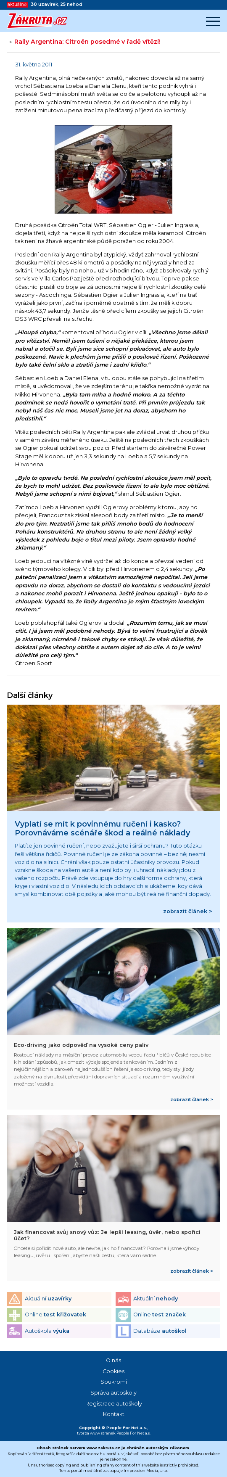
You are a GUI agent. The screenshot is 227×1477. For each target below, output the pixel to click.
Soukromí (113, 1382)
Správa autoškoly (113, 1393)
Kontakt (113, 1414)
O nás (113, 1360)
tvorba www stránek (96, 1433)
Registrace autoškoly (113, 1403)
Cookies (113, 1371)
